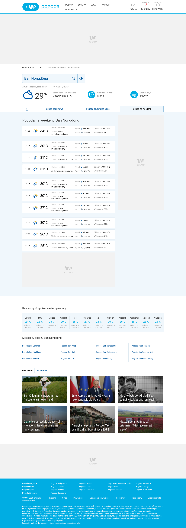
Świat (94, 5)
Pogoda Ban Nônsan (30, 358)
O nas (64, 498)
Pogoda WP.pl (28, 67)
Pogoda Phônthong (104, 358)
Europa (82, 5)
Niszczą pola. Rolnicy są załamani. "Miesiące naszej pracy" (135, 425)
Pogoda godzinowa (54, 108)
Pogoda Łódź (113, 486)
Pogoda (50, 6)
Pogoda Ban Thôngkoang (106, 352)
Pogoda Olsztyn (142, 486)
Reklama (52, 498)
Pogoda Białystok (29, 483)
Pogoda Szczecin (115, 490)
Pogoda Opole (28, 490)
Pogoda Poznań (57, 490)
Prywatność (78, 498)
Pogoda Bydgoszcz (59, 483)
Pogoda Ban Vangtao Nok (142, 352)
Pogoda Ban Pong (68, 346)
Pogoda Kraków (57, 486)
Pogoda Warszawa (144, 490)
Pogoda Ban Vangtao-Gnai (107, 346)
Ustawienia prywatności (100, 498)
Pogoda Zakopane (58, 493)
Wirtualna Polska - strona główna (30, 7)
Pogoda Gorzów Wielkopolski (120, 483)
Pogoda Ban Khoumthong (142, 358)
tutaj (78, 523)
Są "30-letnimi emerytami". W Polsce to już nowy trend (41, 397)
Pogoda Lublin (85, 486)
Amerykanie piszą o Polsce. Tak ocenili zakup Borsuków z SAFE (90, 427)
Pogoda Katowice (143, 483)
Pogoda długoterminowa (98, 108)
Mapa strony (136, 498)
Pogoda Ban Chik (68, 352)
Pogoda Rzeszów (86, 490)
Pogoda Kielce (28, 486)
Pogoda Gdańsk (86, 483)
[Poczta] (133, 7)
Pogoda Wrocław (29, 493)
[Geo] (81, 78)
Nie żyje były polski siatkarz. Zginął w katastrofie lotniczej (136, 397)
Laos (41, 67)
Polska (69, 5)
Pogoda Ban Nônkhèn (141, 346)
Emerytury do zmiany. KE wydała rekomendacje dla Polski (91, 397)
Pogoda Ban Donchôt (31, 346)
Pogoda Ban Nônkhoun (31, 352)
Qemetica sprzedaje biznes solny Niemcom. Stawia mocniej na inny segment (43, 425)
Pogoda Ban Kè (67, 358)
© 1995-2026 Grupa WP (32, 498)
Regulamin (120, 498)
